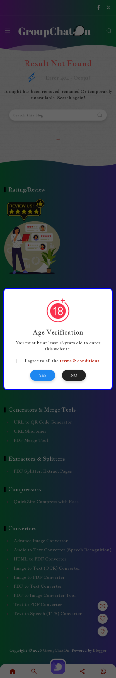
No (74, 375)
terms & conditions (79, 361)
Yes (43, 375)
